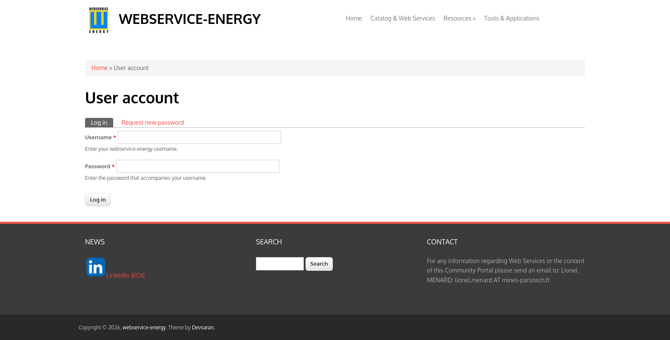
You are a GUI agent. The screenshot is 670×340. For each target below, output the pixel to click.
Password (100, 166)
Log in (102, 122)
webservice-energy (190, 18)
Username (100, 137)
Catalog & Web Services (402, 18)
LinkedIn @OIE (126, 275)
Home (354, 18)
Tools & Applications (511, 18)
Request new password (152, 122)
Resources (460, 18)
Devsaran (203, 327)
